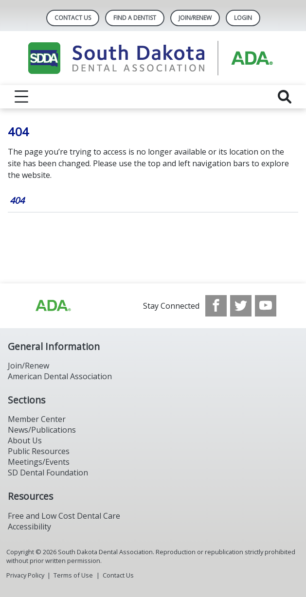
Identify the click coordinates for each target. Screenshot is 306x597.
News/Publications (42, 429)
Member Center (37, 419)
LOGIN (243, 18)
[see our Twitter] (241, 305)
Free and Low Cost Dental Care (64, 515)
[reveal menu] (21, 96)
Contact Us (72, 18)
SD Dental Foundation (48, 472)
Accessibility (29, 526)
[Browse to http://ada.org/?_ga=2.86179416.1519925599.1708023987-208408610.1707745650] (52, 305)
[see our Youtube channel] (265, 305)
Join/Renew (195, 18)
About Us (25, 440)
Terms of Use (73, 575)
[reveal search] (284, 96)
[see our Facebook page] (216, 305)
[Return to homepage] (153, 58)
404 (17, 200)
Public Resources (39, 451)
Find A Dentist (134, 18)
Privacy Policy (25, 575)
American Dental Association (60, 376)
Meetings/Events (39, 462)
